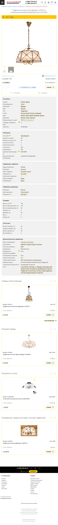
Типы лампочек (34, 493)
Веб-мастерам (34, 485)
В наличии (40, 273)
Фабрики (4, 480)
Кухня (34, 244)
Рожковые (32, 267)
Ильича (49, 269)
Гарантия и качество (35, 482)
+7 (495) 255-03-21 (31, 3)
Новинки (4, 485)
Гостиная (39, 244)
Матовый (24, 174)
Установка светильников (36, 480)
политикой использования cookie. (29, 514)
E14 (22, 147)
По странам (4, 482)
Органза (32, 118)
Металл (23, 118)
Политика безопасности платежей (29, 503)
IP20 (22, 247)
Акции (3, 487)
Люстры (14, 6)
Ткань (27, 118)
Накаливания (25, 136)
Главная (4, 6)
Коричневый (29, 115)
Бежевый (36, 115)
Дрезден (23, 106)
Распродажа (4, 483)
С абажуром (39, 267)
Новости (33, 490)
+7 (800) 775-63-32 (31, 1)
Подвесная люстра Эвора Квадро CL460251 (17, 354)
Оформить (33, 471)
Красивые (46, 267)
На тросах (39, 271)
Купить (50, 87)
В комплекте (33, 269)
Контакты (4, 478)
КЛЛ (22, 260)
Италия (11, 76)
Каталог (9, 6)
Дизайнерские (42, 269)
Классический (25, 113)
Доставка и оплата (35, 478)
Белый (23, 115)
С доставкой (24, 267)
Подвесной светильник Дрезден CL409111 (16, 306)
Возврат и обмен (34, 483)
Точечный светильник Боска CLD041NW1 (16, 399)
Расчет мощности (28, 120)
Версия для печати (49, 76)
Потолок (23, 242)
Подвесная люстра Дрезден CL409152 (15, 443)
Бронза (42, 115)
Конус (22, 178)
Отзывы (32, 488)
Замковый (38, 113)
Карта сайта (4, 488)
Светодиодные (37, 260)
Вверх (22, 181)
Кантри (32, 113)
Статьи (32, 492)
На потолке (30, 242)
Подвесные (21, 6)
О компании (6, 476)
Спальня (29, 244)
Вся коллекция (50, 320)
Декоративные (31, 273)
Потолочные (32, 271)
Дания (28, 102)
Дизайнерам (33, 487)
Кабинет (23, 244)
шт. (23, 471)
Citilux (4, 76)
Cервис (33, 476)
